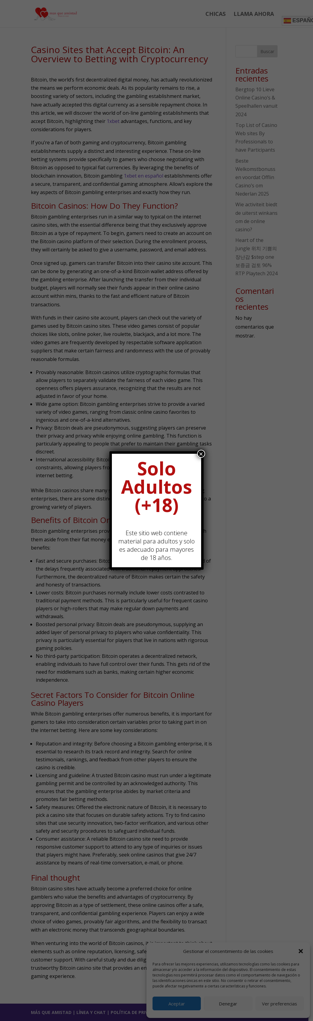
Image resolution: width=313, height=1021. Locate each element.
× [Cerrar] (201, 454)
